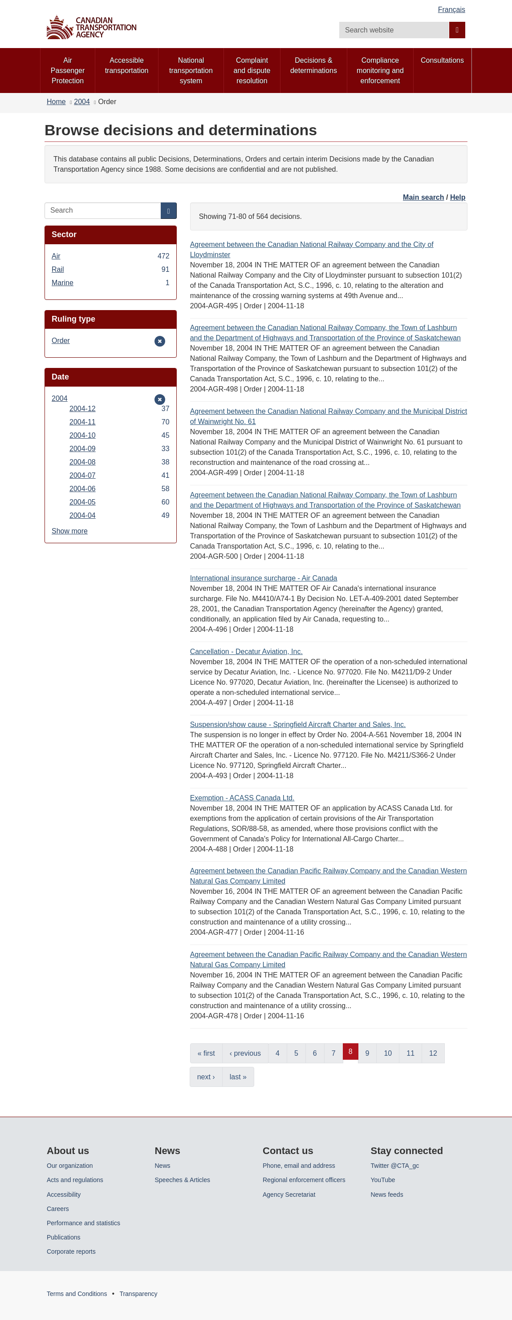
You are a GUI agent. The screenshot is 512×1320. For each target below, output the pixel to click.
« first (206, 1053)
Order (65, 340)
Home (56, 101)
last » (238, 1077)
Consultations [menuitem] (442, 60)
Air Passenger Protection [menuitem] (68, 71)
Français (451, 9)
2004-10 (119, 435)
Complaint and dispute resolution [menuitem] (252, 71)
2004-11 (119, 422)
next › (206, 1077)
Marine (111, 283)
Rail (111, 269)
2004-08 (119, 462)
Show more (70, 531)
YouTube (383, 1179)
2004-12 (119, 409)
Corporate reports (71, 1251)
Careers (58, 1208)
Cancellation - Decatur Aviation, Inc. (246, 651)
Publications (64, 1237)
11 (410, 1053)
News (163, 1165)
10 (388, 1053)
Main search (423, 197)
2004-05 (119, 502)
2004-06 (119, 489)
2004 (82, 101)
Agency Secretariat (289, 1194)
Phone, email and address (299, 1165)
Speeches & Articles (183, 1179)
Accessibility (64, 1194)
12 (433, 1053)
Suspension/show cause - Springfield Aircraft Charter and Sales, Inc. (298, 724)
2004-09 (119, 449)
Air (111, 256)
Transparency (138, 1293)
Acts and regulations (75, 1179)
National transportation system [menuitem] (191, 71)
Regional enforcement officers (304, 1179)
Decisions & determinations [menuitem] (313, 65)
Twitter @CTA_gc (395, 1165)
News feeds (387, 1194)
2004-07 (119, 475)
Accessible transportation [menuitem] (127, 65)
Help (458, 197)
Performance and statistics (83, 1223)
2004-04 (119, 515)
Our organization (70, 1165)
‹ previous (245, 1053)
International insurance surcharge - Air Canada (263, 578)
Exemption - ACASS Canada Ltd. (242, 798)
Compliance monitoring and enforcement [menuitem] (380, 71)
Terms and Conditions (77, 1293)
